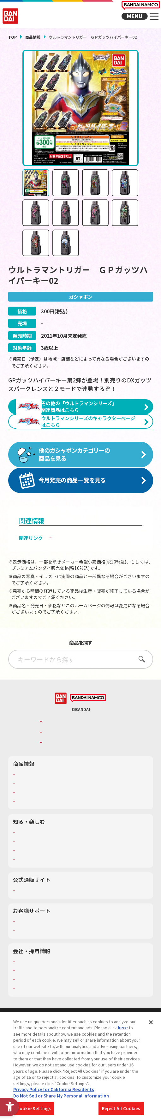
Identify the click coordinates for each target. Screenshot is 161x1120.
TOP (12, 37)
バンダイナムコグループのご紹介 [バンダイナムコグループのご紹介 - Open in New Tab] (83, 762)
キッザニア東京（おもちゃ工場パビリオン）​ (63, 892)
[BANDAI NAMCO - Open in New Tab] (88, 739)
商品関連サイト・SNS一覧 (44, 842)
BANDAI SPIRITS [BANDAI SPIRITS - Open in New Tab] (62, 784)
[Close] (151, 1023)
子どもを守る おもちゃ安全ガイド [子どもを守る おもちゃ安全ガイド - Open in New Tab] (91, 579)
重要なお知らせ (32, 972)
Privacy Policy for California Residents (53, 1091)
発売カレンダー (32, 824)
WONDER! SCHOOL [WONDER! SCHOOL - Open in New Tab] (36, 873)
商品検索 (25, 815)
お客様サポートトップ (39, 963)
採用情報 (25, 1012)
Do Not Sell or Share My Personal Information (61, 1097)
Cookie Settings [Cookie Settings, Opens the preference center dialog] (34, 1110)
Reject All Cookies (121, 1110)
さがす (139, 700)
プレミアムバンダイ (37, 931)
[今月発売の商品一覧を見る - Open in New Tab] (80, 522)
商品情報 (32, 37)
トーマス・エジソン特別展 (44, 883)
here (123, 1029)
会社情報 (25, 1003)
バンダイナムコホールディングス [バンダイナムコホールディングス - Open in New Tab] (83, 773)
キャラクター (30, 833)
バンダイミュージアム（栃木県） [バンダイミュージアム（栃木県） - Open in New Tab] (51, 900)
